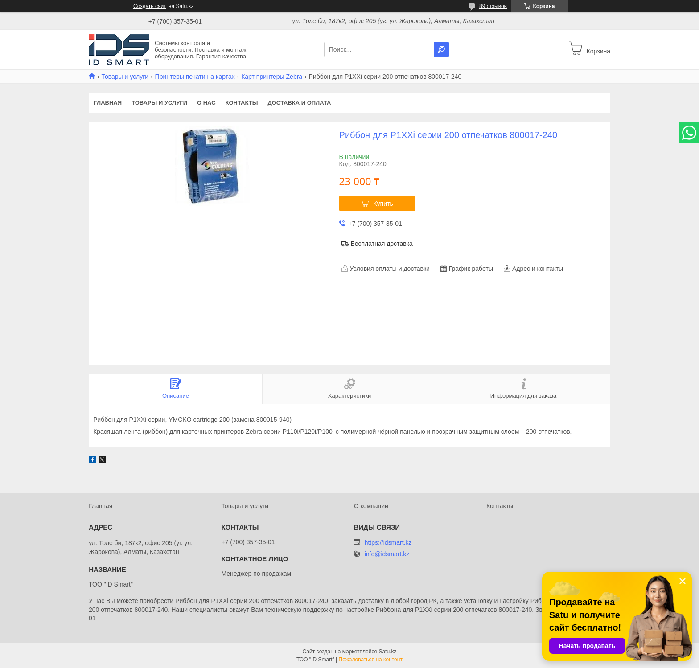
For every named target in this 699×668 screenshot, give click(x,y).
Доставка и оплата (299, 102)
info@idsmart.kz (387, 554)
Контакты (242, 102)
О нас (206, 102)
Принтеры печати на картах (195, 76)
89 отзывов (493, 6)
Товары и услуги (124, 76)
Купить (383, 203)
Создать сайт (149, 6)
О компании (371, 505)
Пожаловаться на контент (371, 659)
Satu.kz (387, 651)
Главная (108, 102)
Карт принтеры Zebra (271, 76)
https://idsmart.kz (388, 542)
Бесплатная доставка (382, 243)
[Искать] (441, 49)
